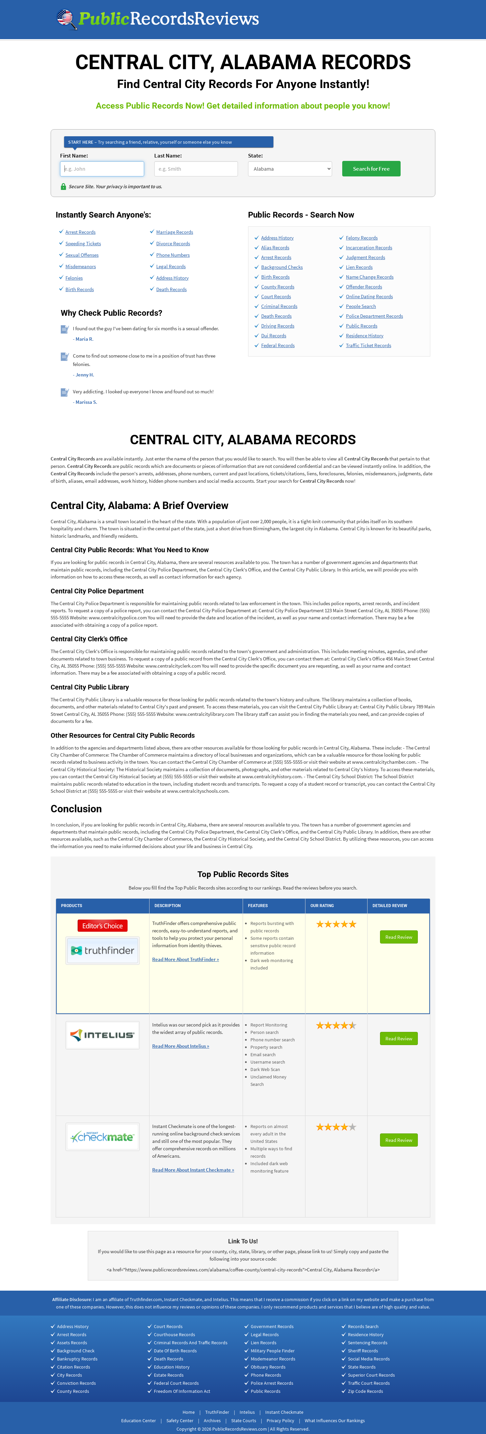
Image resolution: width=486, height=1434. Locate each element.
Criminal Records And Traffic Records (190, 1343)
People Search (361, 306)
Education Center (138, 1420)
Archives (212, 1420)
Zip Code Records (365, 1391)
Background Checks (282, 267)
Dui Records (273, 335)
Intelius (247, 1412)
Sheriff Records (363, 1351)
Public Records (361, 325)
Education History (172, 1367)
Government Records (272, 1326)
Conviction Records (76, 1383)
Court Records (276, 296)
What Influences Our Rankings (335, 1420)
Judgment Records (365, 257)
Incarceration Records (369, 247)
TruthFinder (217, 1412)
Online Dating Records (369, 296)
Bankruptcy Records (77, 1359)
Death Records (171, 289)
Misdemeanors (80, 266)
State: (255, 155)
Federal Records (278, 345)
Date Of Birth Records (175, 1351)
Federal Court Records (176, 1383)
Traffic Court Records (369, 1383)
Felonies (74, 278)
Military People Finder (273, 1351)
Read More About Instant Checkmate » (193, 1169)
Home (189, 1412)
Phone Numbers (173, 255)
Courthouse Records (174, 1334)
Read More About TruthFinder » (185, 959)
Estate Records (169, 1375)
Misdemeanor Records (273, 1359)
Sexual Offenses (82, 255)
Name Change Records (370, 277)
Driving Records (277, 325)
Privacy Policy (280, 1420)
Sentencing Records (367, 1343)
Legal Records (171, 266)
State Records (362, 1367)
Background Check (75, 1351)
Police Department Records (374, 316)
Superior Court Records (371, 1375)
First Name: (74, 155)
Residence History (364, 335)
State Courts (243, 1420)
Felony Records (362, 237)
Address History (172, 278)
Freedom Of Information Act (182, 1391)
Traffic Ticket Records (368, 345)
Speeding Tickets (83, 243)
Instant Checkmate (284, 1412)
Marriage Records (174, 232)
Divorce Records (173, 243)
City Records (69, 1375)
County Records (277, 286)
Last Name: (168, 155)
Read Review (398, 937)
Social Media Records (369, 1359)
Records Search (363, 1326)
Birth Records (79, 289)
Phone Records (266, 1375)
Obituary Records (268, 1367)
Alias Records (275, 247)
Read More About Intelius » (180, 1046)
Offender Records (364, 286)
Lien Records (359, 267)
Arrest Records (80, 232)
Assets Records (72, 1343)
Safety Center (179, 1420)
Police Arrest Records (272, 1383)
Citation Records (73, 1367)
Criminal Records (279, 306)
